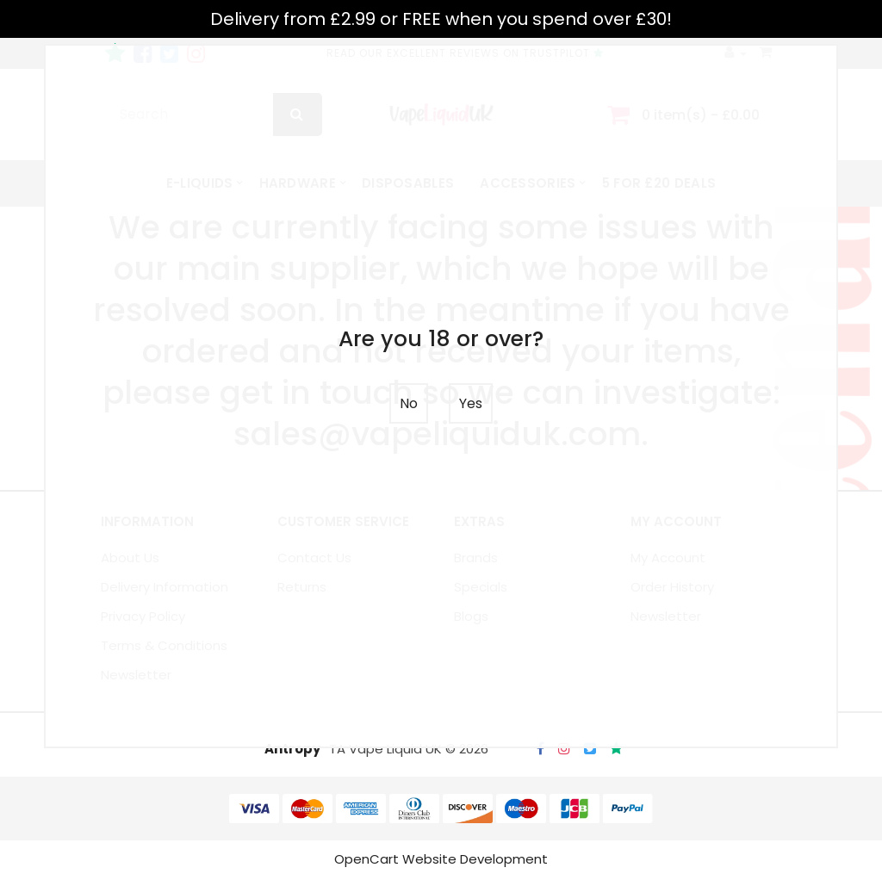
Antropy (292, 750)
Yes (470, 403)
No (409, 403)
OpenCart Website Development (441, 861)
